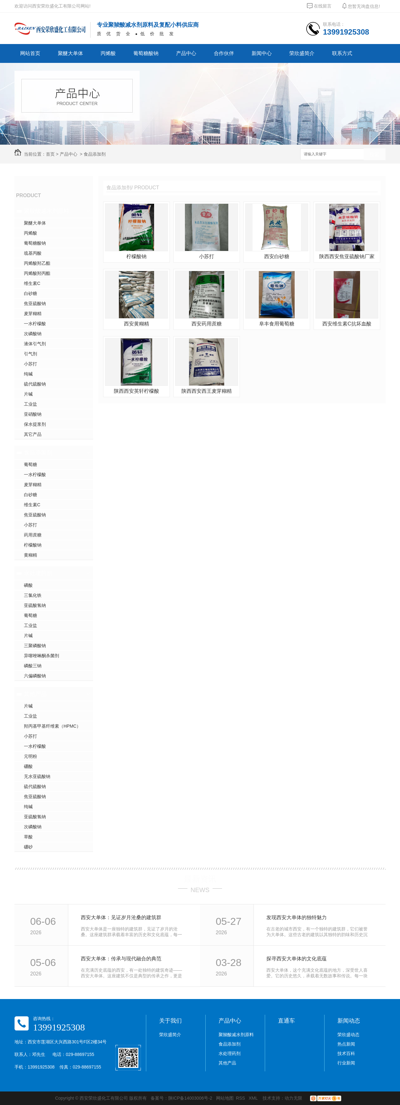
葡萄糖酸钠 (145, 53)
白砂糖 (30, 293)
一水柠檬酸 (35, 323)
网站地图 (225, 1098)
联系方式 (342, 53)
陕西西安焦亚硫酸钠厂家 (347, 256)
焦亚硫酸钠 (35, 303)
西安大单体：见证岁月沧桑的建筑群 (121, 917)
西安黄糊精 (136, 323)
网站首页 (30, 53)
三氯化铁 (33, 595)
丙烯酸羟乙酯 (37, 263)
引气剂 (30, 353)
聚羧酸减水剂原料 (46, 211)
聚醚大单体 (70, 53)
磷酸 (28, 585)
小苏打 (30, 363)
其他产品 (35, 694)
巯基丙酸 (33, 253)
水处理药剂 (38, 573)
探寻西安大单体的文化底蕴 (296, 958)
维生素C (32, 283)
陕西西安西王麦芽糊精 (206, 391)
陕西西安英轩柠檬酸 (136, 391)
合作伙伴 (224, 53)
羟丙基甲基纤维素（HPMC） (52, 726)
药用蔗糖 (33, 534)
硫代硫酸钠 (35, 383)
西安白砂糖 (276, 256)
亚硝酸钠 (33, 414)
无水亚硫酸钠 (37, 776)
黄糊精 (30, 555)
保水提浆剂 (35, 424)
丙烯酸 (108, 53)
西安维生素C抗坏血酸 (346, 323)
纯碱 (28, 373)
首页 (50, 154)
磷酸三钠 (33, 665)
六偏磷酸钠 (35, 675)
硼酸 (28, 766)
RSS (241, 1098)
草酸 (28, 836)
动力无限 (293, 1098)
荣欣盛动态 (348, 1034)
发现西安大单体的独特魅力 (296, 917)
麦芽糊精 (33, 313)
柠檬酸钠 (33, 544)
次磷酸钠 (33, 333)
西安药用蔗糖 (207, 323)
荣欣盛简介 (301, 53)
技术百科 (346, 1053)
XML (254, 1098)
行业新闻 (346, 1062)
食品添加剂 (95, 154)
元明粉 (30, 756)
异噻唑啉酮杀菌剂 (41, 655)
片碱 (28, 394)
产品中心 (186, 53)
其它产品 (33, 434)
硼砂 (28, 846)
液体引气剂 (35, 343)
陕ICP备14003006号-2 (190, 1098)
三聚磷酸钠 (35, 645)
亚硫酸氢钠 (35, 605)
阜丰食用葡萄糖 (276, 323)
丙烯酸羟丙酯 (37, 273)
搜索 (374, 154)
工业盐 (30, 404)
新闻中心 (262, 53)
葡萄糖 (30, 464)
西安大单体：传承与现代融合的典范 (121, 958)
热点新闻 (346, 1044)
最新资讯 (200, 879)
